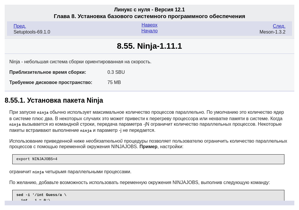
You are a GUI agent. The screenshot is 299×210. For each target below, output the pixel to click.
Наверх (149, 24)
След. (279, 26)
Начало (149, 30)
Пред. (19, 26)
